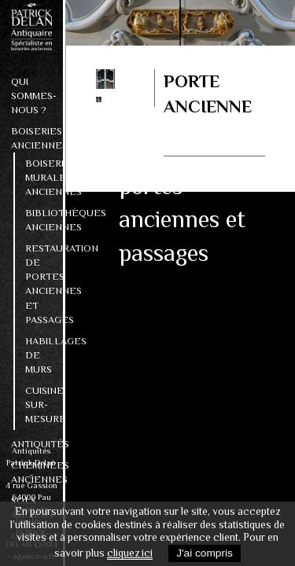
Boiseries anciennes (31, 138)
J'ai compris (204, 553)
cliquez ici (130, 553)
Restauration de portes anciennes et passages (38, 283)
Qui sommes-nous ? (31, 95)
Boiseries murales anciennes (38, 177)
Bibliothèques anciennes (38, 220)
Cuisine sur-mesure (38, 404)
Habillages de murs (38, 355)
